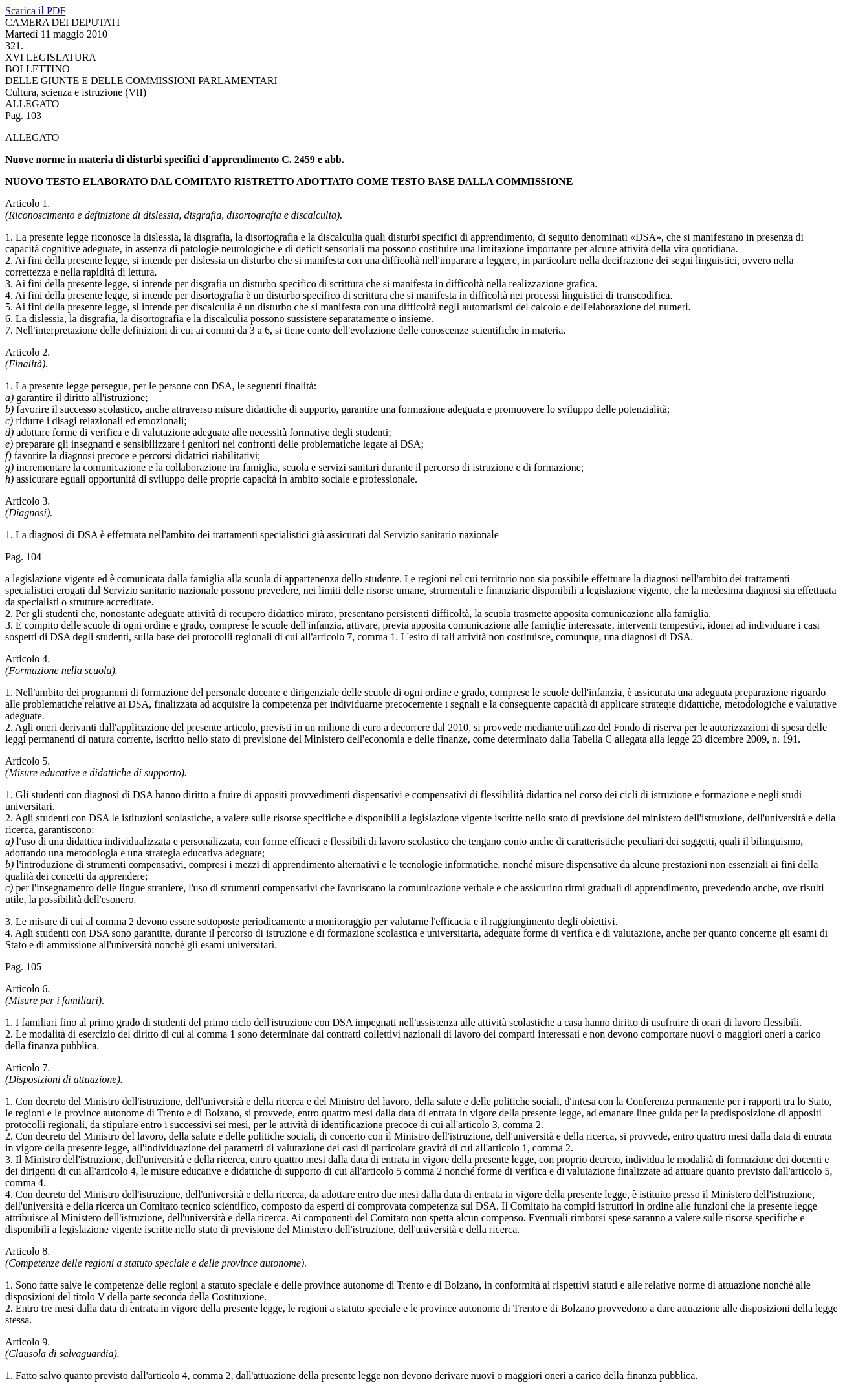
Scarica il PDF (35, 10)
